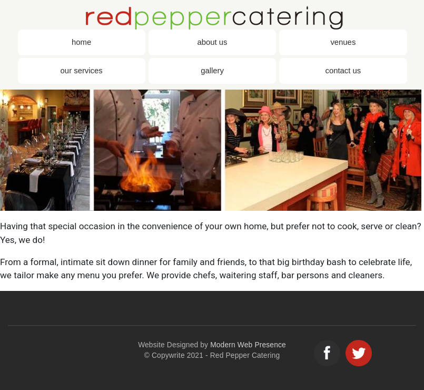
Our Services (82, 70)
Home (81, 42)
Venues (343, 42)
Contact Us (343, 70)
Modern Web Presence (248, 345)
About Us (213, 42)
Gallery (212, 70)
